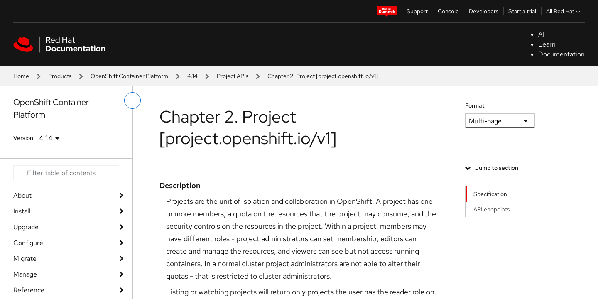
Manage (25, 274)
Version (23, 138)
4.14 (192, 76)
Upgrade (26, 227)
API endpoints (491, 209)
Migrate (25, 258)
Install (22, 211)
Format (475, 105)
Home (21, 76)
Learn (547, 44)
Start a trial (522, 11)
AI (541, 34)
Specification (490, 194)
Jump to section (496, 168)
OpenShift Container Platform (129, 76)
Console (448, 11)
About (22, 195)
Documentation (561, 54)
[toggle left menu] (132, 100)
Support (417, 11)
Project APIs (232, 76)
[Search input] (66, 173)
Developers (483, 11)
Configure (28, 242)
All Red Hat (564, 11)
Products (59, 76)
